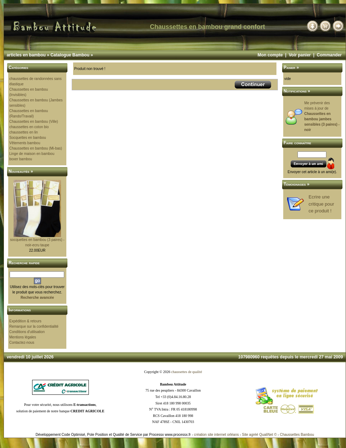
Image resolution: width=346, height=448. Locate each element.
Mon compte (270, 54)
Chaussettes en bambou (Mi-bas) (35, 148)
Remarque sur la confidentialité (33, 326)
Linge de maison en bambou (31, 154)
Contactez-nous (21, 342)
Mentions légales (22, 337)
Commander (329, 54)
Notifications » (297, 91)
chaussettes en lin (23, 132)
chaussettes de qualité (186, 372)
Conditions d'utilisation (27, 332)
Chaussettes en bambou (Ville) (33, 122)
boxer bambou (20, 159)
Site (245, 435)
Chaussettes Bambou (297, 435)
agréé (253, 435)
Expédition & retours (25, 321)
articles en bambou (26, 54)
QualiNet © (268, 435)
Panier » (291, 67)
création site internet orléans (216, 435)
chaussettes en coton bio (29, 127)
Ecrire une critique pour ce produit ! (321, 203)
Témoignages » (296, 184)
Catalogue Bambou (69, 54)
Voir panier (300, 54)
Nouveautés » (21, 171)
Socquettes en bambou (27, 138)
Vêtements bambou (24, 143)
